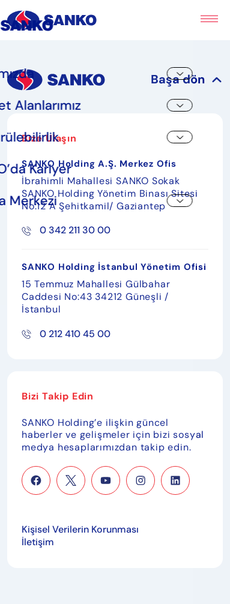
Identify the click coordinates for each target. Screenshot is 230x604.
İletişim (38, 542)
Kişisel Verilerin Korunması (80, 530)
